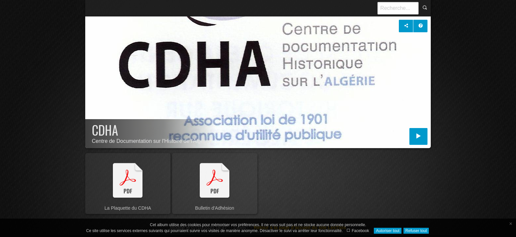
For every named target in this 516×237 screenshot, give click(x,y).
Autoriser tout (387, 230)
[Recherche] (398, 8)
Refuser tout (416, 230)
